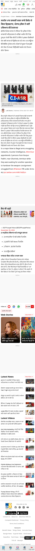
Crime (13, 16)
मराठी (20, 1)
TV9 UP (13, 540)
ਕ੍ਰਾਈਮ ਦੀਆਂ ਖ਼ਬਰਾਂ (6, 311)
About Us (15, 517)
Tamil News (15, 537)
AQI (19, 5)
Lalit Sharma (9, 110)
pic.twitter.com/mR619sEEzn (15, 172)
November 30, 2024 (8, 230)
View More (29, 315)
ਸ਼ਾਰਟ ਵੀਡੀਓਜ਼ (12, 9)
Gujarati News (17, 533)
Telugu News (17, 530)
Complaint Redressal (11, 520)
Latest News (7, 376)
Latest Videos (8, 418)
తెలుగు (16, 1)
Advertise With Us (25, 517)
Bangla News (7, 533)
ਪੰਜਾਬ (5, 9)
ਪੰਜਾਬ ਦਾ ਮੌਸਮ (6, 12)
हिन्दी (2, 1)
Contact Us (6, 517)
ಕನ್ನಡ (11, 1)
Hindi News (27, 533)
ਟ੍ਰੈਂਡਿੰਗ (28, 9)
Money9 (20, 540)
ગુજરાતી (25, 1)
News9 (7, 1)
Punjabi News (5, 16)
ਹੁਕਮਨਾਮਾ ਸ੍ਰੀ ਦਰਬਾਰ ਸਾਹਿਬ (19, 12)
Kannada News (27, 530)
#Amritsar (30, 152)
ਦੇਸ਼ (19, 9)
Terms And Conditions (17, 523)
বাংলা (30, 1)
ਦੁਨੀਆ (23, 9)
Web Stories (7, 314)
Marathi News (6, 530)
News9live (6, 537)
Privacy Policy (24, 520)
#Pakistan (17, 169)
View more (29, 377)
